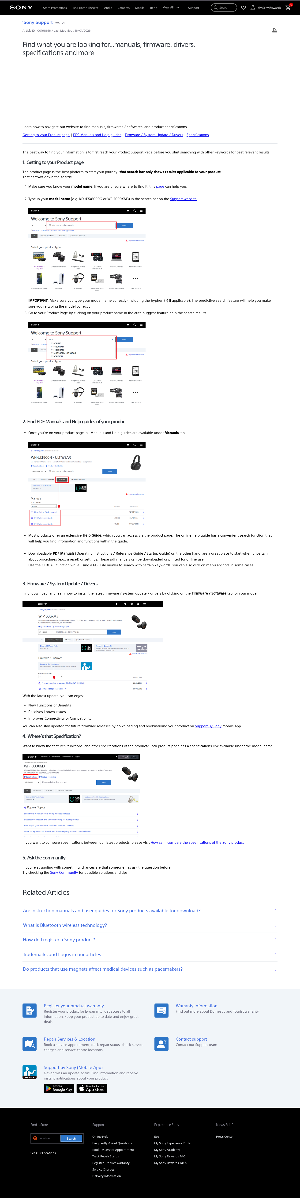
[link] (40, 1151)
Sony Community (64, 812)
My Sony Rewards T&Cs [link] (170, 1102)
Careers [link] (244, 1139)
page (160, 126)
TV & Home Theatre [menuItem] (85, 8)
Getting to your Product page (46, 74)
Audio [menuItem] (108, 8)
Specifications (198, 74)
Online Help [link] (100, 1076)
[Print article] (275, 30)
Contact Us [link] (262, 1139)
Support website (183, 138)
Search (71, 1078)
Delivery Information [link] (106, 1116)
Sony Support (37, 22)
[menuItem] (193, 8)
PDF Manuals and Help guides (97, 74)
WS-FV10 (60, 23)
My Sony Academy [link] (167, 1089)
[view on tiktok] (265, 1150)
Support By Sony (208, 666)
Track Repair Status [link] (105, 1096)
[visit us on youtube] (234, 1150)
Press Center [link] (225, 1076)
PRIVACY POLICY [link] (70, 1172)
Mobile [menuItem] (139, 8)
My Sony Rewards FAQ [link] (170, 1096)
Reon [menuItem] (153, 8)
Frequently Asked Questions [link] (112, 1083)
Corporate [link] (227, 1139)
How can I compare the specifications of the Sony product (197, 782)
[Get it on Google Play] (60, 1027)
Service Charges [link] (103, 1109)
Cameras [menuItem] (123, 8)
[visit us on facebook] (244, 1150)
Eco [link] (156, 1076)
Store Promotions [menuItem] (55, 8)
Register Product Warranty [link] (111, 1102)
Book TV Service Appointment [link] (113, 1089)
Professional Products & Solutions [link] (191, 1139)
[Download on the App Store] (91, 1027)
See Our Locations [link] (43, 1093)
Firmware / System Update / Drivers (154, 74)
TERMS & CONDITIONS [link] (44, 1172)
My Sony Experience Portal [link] (172, 1083)
